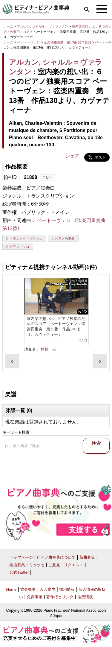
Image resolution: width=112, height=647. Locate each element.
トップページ (21, 557)
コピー (47, 177)
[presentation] (12, 361)
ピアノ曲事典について (56, 557)
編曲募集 (17, 565)
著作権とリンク (59, 597)
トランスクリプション (26, 238)
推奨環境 (85, 597)
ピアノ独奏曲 (65, 238)
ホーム (8, 26)
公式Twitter (19, 572)
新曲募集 (87, 557)
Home (11, 589)
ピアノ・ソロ (19, 246)
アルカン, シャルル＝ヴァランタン (42, 26)
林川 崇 (48, 349)
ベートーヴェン (28, 42)
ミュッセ (37, 565)
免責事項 (34, 597)
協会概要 (28, 589)
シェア (72, 155)
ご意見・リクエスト (65, 565)
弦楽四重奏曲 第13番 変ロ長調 (67, 42)
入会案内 (47, 589)
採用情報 (67, 589)
